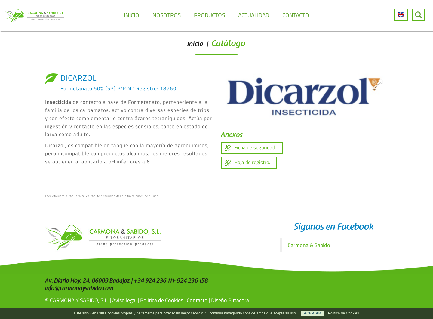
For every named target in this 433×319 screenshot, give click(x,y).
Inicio (195, 44)
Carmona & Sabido (309, 245)
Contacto (197, 300)
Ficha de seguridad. (255, 147)
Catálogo (228, 44)
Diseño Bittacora (230, 300)
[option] (304, 96)
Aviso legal (124, 300)
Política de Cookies (161, 300)
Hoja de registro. (252, 162)
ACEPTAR (312, 313)
